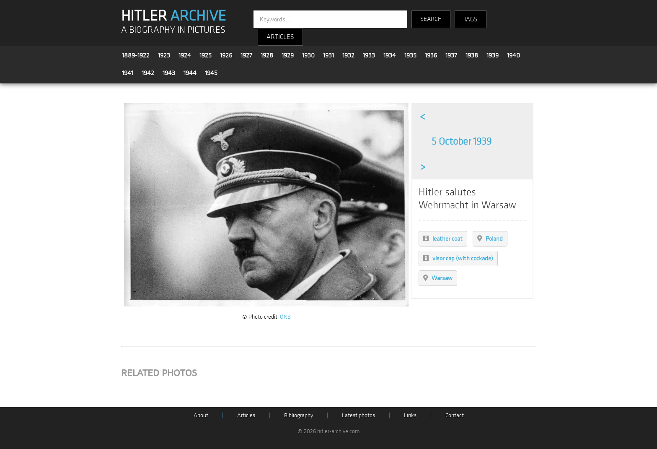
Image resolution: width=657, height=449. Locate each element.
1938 (472, 55)
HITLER (173, 16)
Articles (246, 415)
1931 (328, 55)
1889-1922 (136, 55)
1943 (169, 73)
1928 (267, 55)
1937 (451, 55)
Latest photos (358, 415)
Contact (454, 415)
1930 (308, 55)
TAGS (470, 19)
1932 (348, 55)
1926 (226, 55)
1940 (513, 55)
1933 (369, 55)
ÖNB (285, 317)
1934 (389, 55)
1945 (211, 73)
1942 (148, 73)
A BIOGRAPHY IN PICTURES (173, 30)
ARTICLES (280, 37)
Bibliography (298, 415)
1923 (164, 55)
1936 (431, 55)
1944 (190, 73)
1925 (205, 55)
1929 (288, 55)
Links (410, 415)
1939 (492, 55)
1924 (184, 55)
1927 (246, 55)
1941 (127, 73)
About (201, 415)
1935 (410, 55)
